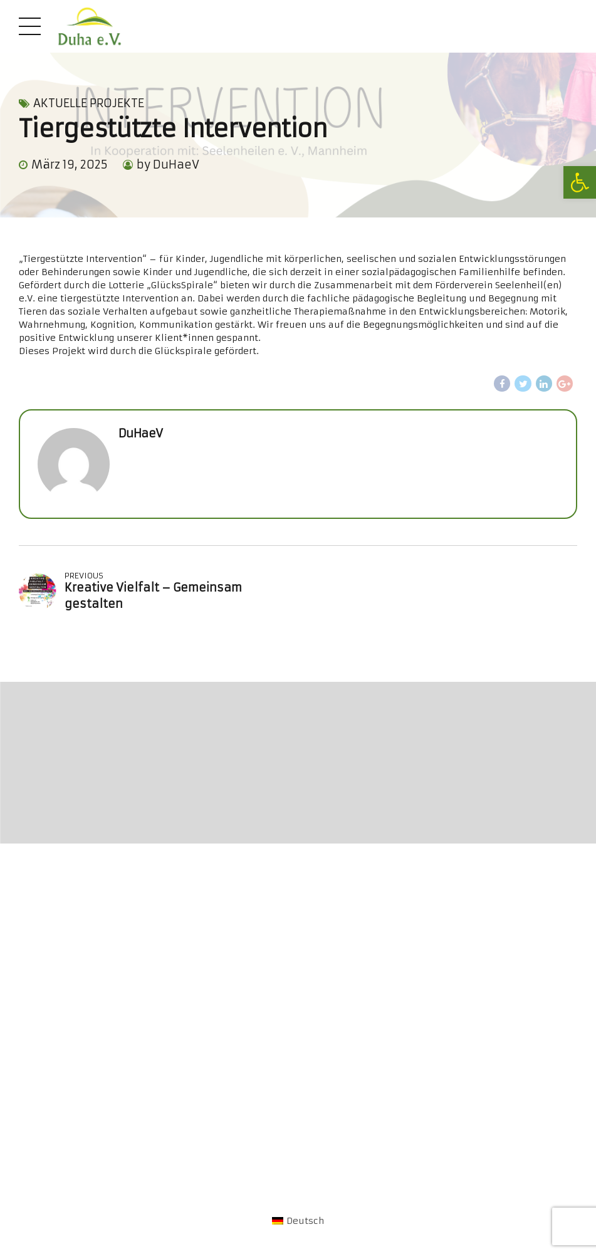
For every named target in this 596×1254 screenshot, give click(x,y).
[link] (579, 182)
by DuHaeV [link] (168, 164)
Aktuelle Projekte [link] (88, 103)
